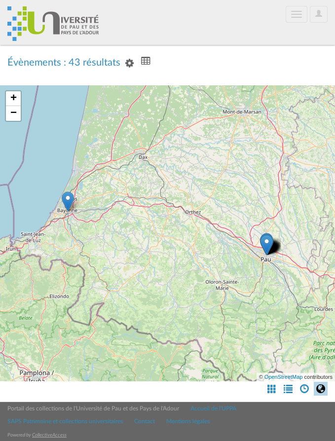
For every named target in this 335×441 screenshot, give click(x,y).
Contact (144, 421)
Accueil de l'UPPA (213, 408)
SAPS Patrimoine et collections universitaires (65, 421)
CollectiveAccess (49, 435)
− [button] (13, 113)
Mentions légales (188, 421)
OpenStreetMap (283, 377)
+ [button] (13, 98)
